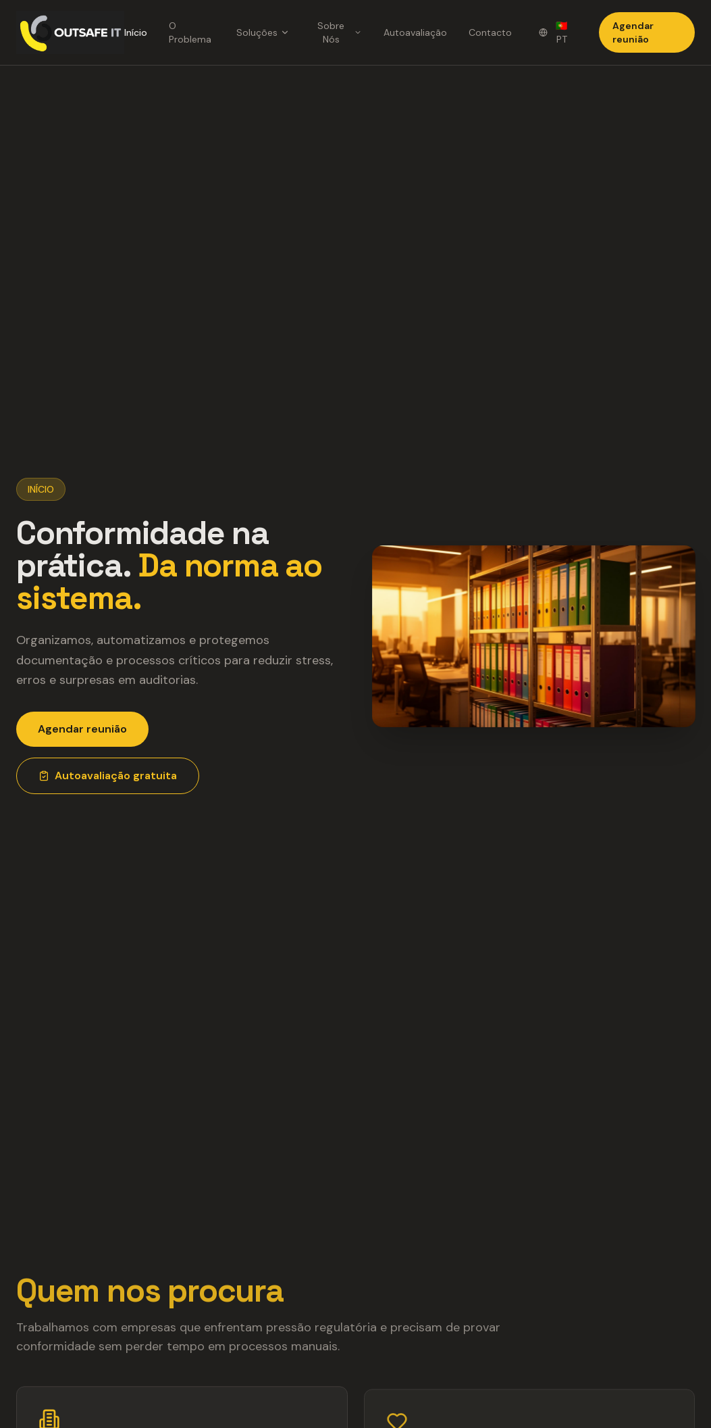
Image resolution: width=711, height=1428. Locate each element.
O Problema (190, 32)
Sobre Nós (339, 32)
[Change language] (555, 32)
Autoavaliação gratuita (107, 775)
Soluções (263, 32)
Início (135, 32)
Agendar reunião (633, 32)
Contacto (490, 32)
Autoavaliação (415, 32)
